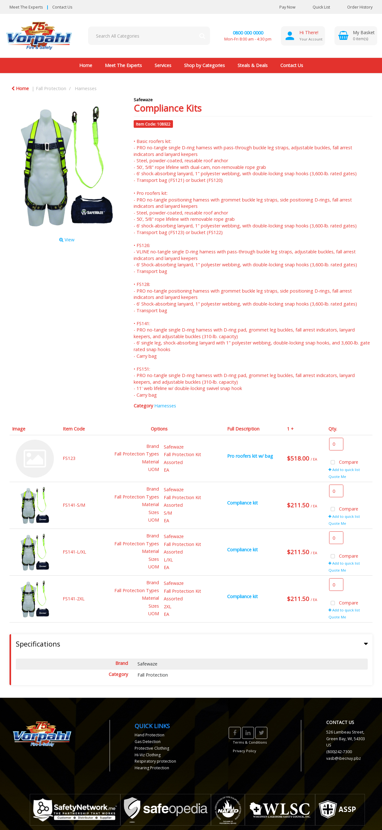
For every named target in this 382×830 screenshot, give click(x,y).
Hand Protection (149, 735)
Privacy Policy (244, 750)
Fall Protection (51, 88)
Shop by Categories (204, 65)
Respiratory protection (155, 761)
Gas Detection (148, 741)
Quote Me (337, 476)
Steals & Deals (253, 65)
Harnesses (86, 88)
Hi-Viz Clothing (148, 755)
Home (85, 65)
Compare (343, 462)
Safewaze (143, 99)
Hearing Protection (152, 768)
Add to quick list (344, 469)
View (66, 240)
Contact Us (62, 7)
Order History (355, 7)
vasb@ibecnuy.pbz (343, 758)
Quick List (316, 7)
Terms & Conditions (250, 742)
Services (163, 65)
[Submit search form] (202, 36)
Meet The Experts (26, 7)
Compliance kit (242, 503)
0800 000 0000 (248, 33)
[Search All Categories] (149, 36)
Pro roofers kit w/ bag (250, 456)
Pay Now (287, 7)
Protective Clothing (152, 748)
